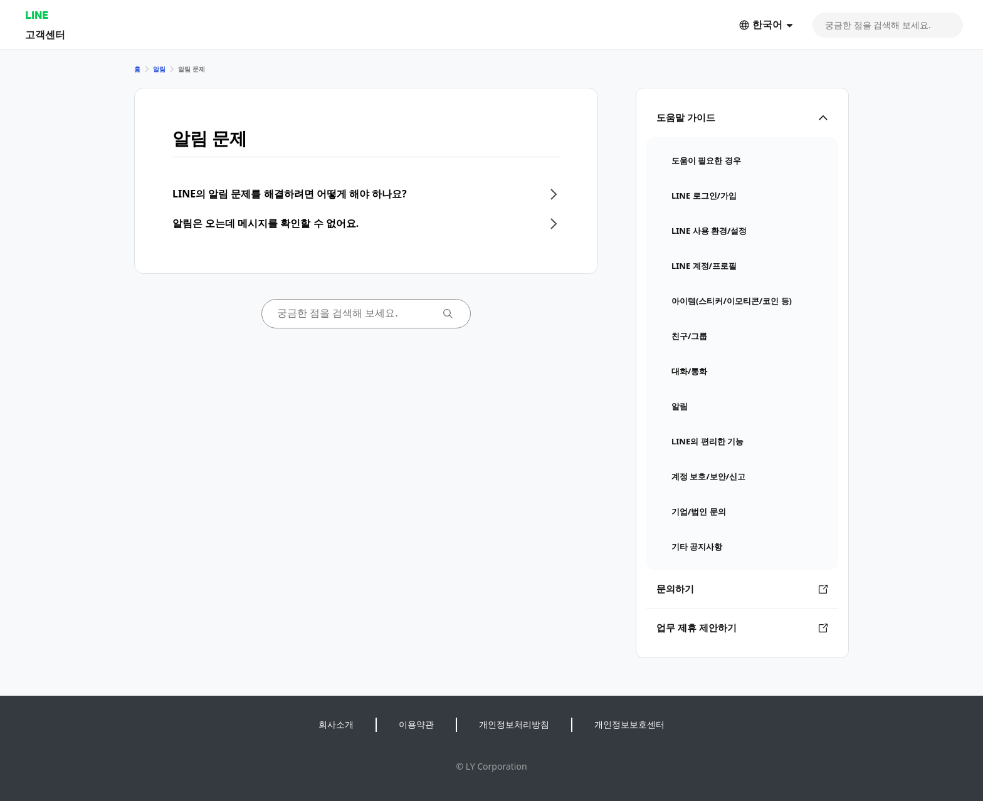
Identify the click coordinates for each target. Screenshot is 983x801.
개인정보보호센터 (629, 724)
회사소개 (336, 724)
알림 (159, 69)
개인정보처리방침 (514, 724)
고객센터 (45, 34)
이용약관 (416, 724)
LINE (36, 14)
